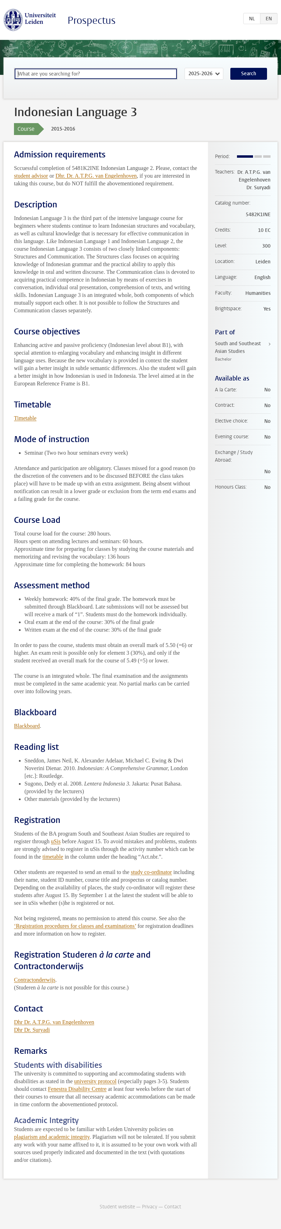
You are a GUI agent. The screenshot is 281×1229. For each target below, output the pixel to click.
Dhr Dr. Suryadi (32, 1030)
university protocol (95, 1081)
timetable (52, 857)
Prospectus (91, 20)
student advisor (31, 176)
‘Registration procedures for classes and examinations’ (75, 926)
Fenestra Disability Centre (77, 1089)
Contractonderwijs (34, 980)
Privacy (149, 1206)
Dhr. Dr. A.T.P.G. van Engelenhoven (96, 176)
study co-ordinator (151, 872)
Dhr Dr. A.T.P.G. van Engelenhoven (54, 1022)
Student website (117, 1206)
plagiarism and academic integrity (51, 1137)
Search (248, 73)
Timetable (25, 418)
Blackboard (27, 726)
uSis (56, 841)
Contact (172, 1206)
